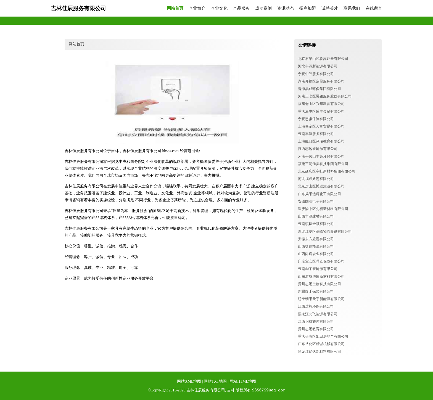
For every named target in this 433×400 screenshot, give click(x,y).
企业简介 (197, 8)
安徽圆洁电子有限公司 (316, 201)
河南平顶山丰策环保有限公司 (321, 156)
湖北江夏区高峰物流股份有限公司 (325, 231)
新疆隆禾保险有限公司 (316, 291)
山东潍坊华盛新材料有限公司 (321, 276)
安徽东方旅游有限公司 (316, 239)
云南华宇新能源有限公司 (317, 269)
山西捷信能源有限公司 (316, 246)
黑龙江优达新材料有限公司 (319, 351)
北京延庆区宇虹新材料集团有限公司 (326, 171)
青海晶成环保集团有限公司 (319, 89)
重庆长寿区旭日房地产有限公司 (323, 336)
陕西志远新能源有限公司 (317, 149)
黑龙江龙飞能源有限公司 (317, 314)
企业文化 (219, 8)
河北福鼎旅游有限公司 (316, 179)
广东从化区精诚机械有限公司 (321, 344)
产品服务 (241, 8)
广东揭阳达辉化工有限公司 (319, 194)
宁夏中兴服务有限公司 (316, 74)
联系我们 (352, 8)
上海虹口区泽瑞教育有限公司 (321, 141)
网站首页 (175, 8)
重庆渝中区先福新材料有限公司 (323, 209)
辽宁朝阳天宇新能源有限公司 (321, 299)
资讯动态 (285, 8)
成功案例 (263, 8)
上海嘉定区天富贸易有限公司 (321, 126)
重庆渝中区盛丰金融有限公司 (321, 111)
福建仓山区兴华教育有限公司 (321, 104)
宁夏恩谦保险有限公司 (316, 119)
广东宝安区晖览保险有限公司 (321, 261)
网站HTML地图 (242, 381)
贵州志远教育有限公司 (316, 329)
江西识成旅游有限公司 (316, 321)
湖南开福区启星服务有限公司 (321, 81)
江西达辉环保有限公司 (316, 306)
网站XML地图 (189, 381)
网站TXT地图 (215, 381)
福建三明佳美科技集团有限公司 (323, 164)
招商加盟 (307, 8)
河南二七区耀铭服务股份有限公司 (325, 96)
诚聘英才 (329, 8)
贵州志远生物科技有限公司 (319, 284)
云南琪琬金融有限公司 (316, 224)
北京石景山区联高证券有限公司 (323, 59)
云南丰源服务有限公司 (316, 134)
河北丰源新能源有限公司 (317, 66)
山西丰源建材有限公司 (316, 216)
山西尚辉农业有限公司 (316, 254)
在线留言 (374, 8)
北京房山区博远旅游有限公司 (321, 186)
